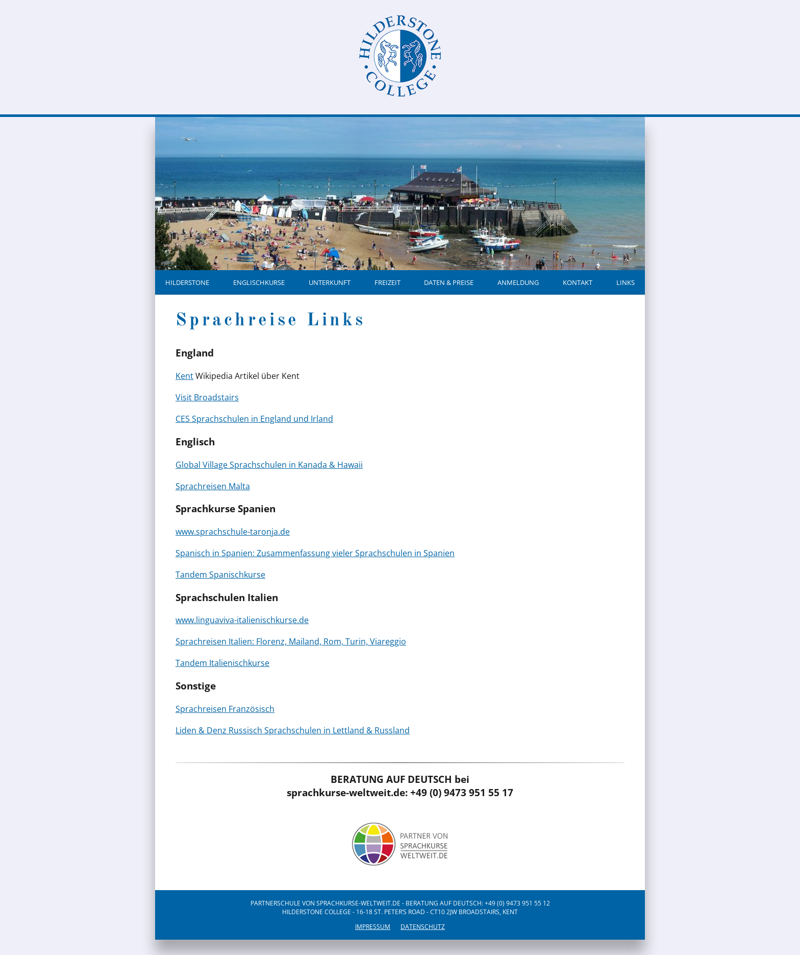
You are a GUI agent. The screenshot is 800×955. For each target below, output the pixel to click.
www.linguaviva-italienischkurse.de (242, 620)
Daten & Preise (448, 282)
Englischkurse (259, 282)
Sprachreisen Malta (213, 486)
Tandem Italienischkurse (222, 662)
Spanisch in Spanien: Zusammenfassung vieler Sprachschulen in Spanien (315, 553)
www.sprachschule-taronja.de (233, 531)
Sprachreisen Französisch (225, 708)
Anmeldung (518, 282)
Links (625, 282)
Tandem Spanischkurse (220, 574)
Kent (184, 375)
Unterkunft (330, 282)
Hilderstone (187, 282)
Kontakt (577, 282)
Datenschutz (423, 926)
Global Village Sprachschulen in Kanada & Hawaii (269, 464)
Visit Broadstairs (207, 397)
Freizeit (387, 282)
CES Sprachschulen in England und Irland (254, 418)
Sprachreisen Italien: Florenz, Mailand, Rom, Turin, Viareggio (291, 641)
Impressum (372, 926)
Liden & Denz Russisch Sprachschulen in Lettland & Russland (293, 730)
